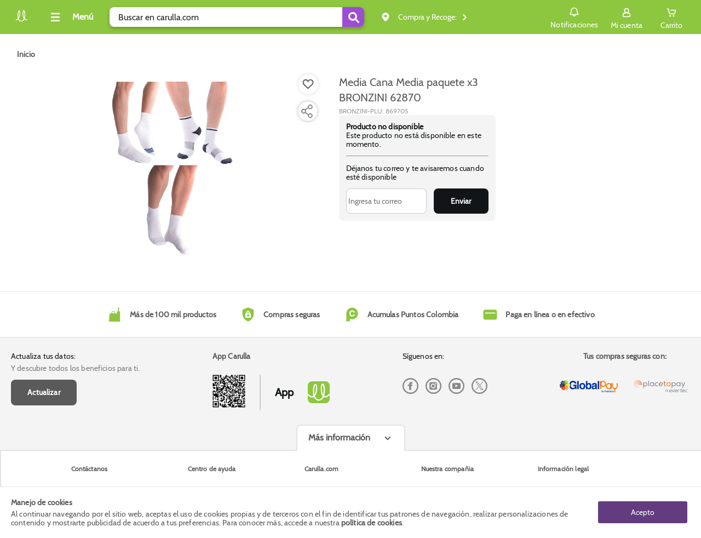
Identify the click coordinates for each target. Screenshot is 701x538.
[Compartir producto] (306, 111)
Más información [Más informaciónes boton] (339, 437)
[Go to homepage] (26, 54)
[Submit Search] (353, 17)
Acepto (642, 512)
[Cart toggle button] (671, 17)
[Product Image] (171, 170)
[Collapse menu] (70, 17)
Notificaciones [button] (574, 16)
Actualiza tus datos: (43, 356)
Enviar (461, 201)
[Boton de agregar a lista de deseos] (308, 84)
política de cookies (371, 523)
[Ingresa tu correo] (386, 201)
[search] (237, 17)
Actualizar (43, 392)
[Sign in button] (626, 17)
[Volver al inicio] (21, 20)
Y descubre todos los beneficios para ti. (75, 368)
